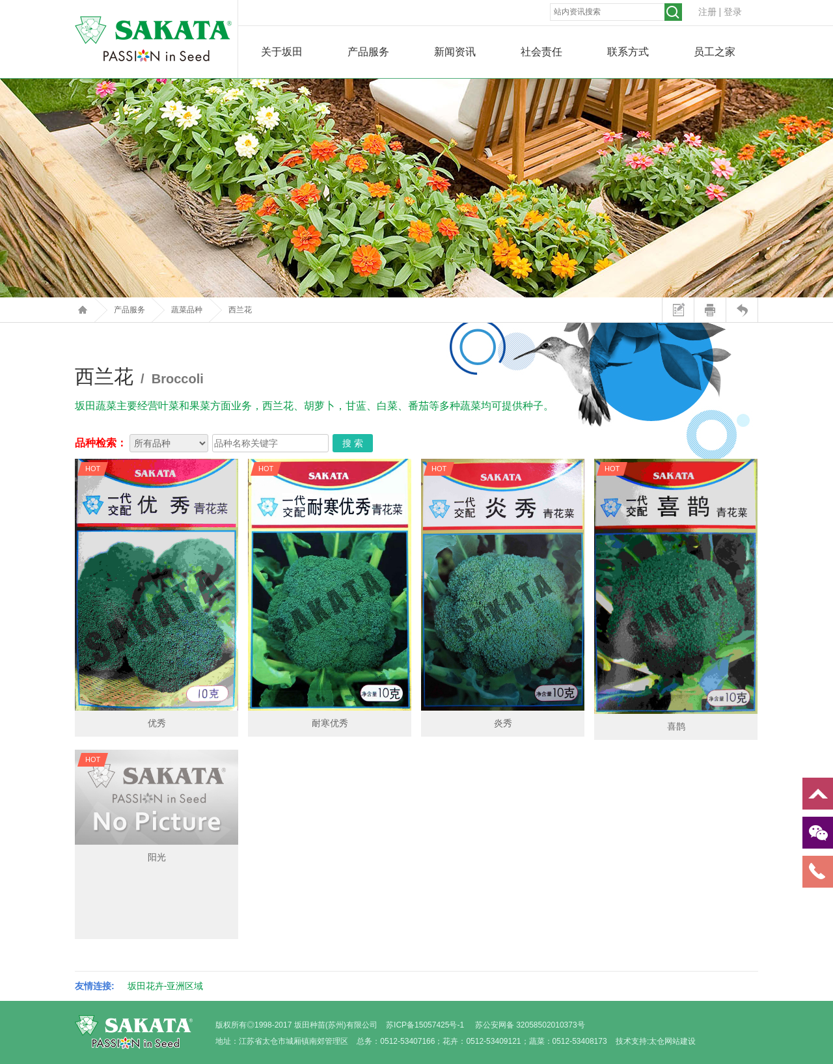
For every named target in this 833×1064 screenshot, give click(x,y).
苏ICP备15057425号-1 (425, 1025)
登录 (733, 12)
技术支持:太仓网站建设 (656, 1041)
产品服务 (368, 51)
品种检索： (101, 442)
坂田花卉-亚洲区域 (166, 986)
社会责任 (541, 51)
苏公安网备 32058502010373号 (530, 1025)
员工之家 (714, 51)
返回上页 (742, 309)
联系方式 (628, 51)
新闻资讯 (455, 51)
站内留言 (678, 309)
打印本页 (710, 309)
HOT (92, 468)
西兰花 (240, 309)
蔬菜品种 (186, 309)
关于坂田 (282, 51)
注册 (707, 12)
